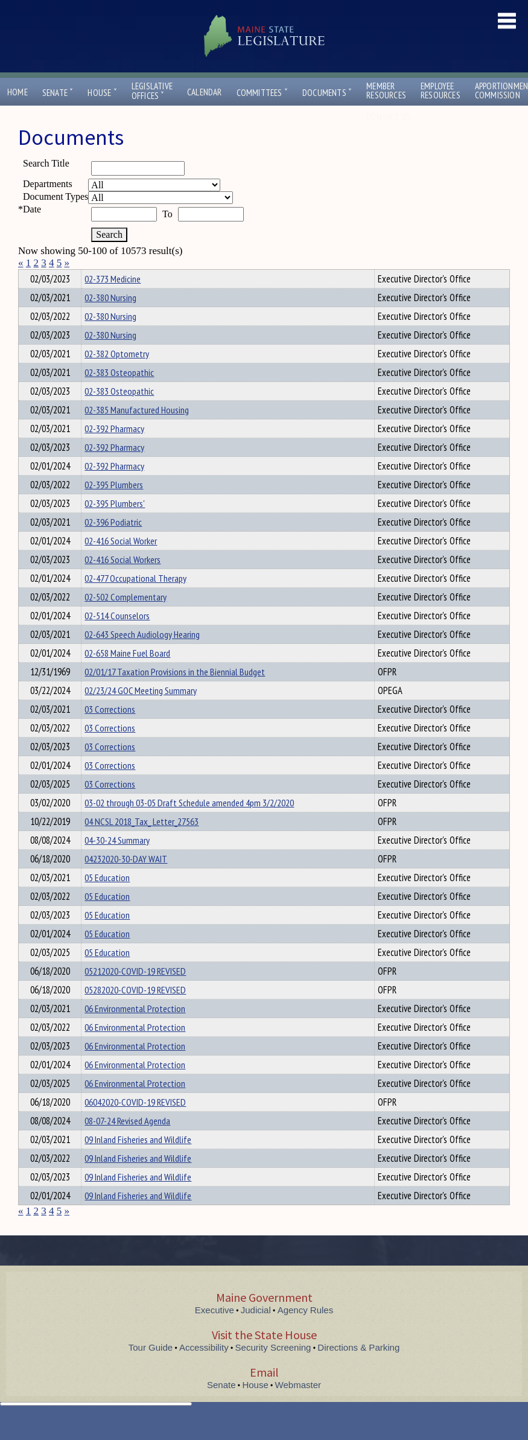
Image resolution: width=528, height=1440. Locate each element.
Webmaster (298, 1406)
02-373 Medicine (112, 300)
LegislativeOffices (152, 91)
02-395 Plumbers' (114, 525)
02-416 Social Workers (122, 581)
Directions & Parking (358, 1369)
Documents (327, 93)
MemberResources (386, 90)
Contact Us (391, 117)
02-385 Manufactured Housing (136, 431)
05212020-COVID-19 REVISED (135, 992)
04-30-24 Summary (117, 861)
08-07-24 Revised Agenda (127, 1142)
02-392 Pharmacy (114, 450)
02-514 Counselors (117, 637)
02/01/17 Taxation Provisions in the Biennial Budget (174, 693)
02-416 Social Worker (120, 562)
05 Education (107, 899)
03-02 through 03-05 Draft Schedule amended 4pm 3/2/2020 (189, 824)
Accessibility (204, 1369)
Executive (214, 1332)
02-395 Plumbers (113, 506)
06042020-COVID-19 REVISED (135, 1123)
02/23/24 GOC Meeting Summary (140, 712)
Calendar (204, 92)
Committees (262, 93)
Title (28, 277)
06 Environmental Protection (134, 1030)
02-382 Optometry (116, 375)
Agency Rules (306, 1332)
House (101, 93)
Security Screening (273, 1369)
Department (103, 277)
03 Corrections (109, 731)
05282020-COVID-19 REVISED (135, 1011)
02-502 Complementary (125, 618)
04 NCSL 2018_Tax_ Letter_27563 (141, 843)
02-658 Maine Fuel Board (127, 674)
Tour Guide (151, 1369)
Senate (58, 93)
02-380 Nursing (110, 319)
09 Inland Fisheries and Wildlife (137, 1161)
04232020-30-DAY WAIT (125, 880)
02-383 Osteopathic (119, 394)
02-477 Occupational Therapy (135, 600)
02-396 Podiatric (113, 543)
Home (17, 92)
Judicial (256, 1332)
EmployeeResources (440, 90)
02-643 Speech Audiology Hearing (142, 656)
